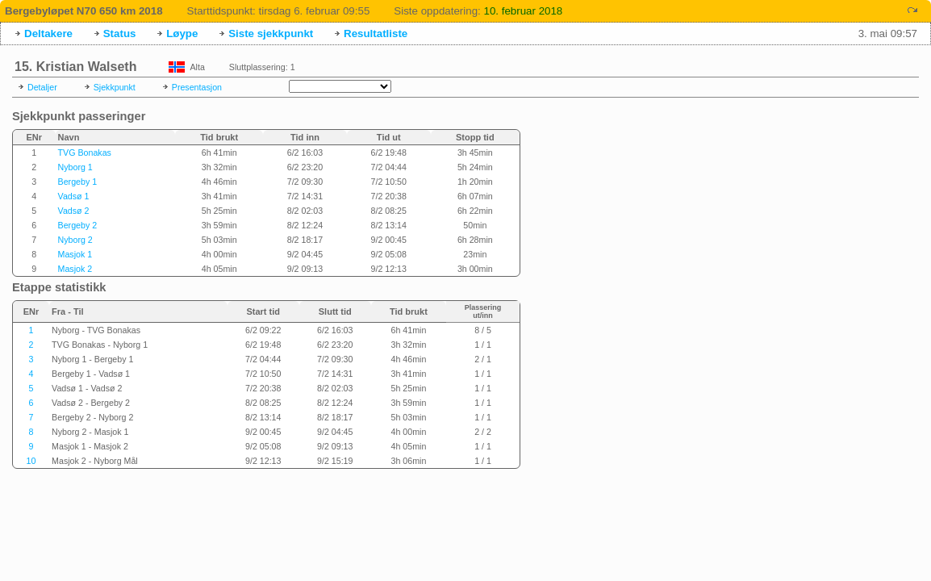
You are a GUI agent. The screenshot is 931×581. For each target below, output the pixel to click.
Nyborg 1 (75, 167)
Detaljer (42, 87)
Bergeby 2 (78, 225)
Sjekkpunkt (115, 87)
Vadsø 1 (74, 196)
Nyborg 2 (75, 240)
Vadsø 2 (74, 210)
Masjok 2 (75, 269)
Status (119, 33)
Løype (182, 33)
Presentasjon (197, 87)
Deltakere (48, 33)
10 (31, 461)
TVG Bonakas (84, 152)
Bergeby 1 (78, 181)
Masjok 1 (75, 254)
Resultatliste (375, 33)
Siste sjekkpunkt (270, 33)
